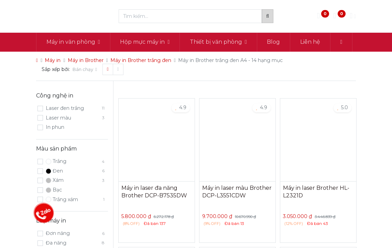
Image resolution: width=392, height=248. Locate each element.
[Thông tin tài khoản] (353, 16)
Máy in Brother (86, 60)
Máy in (53, 60)
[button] (341, 42)
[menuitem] (273, 42)
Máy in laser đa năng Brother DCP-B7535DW (154, 192)
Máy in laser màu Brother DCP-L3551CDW (237, 192)
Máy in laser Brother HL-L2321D (316, 192)
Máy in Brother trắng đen (140, 60)
